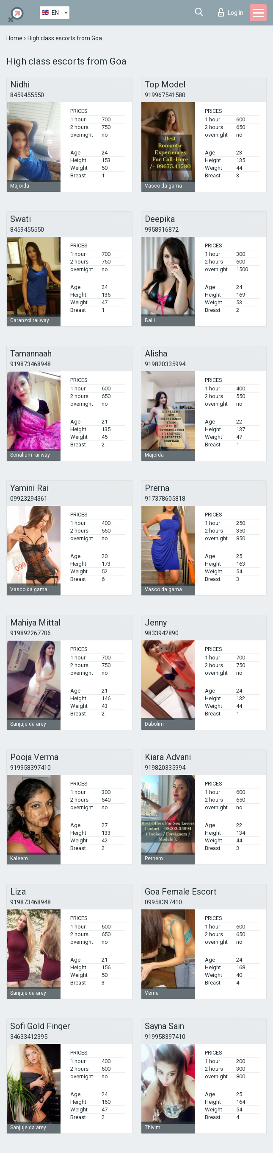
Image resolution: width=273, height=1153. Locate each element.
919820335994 (165, 364)
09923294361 (28, 498)
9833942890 (162, 633)
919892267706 (30, 633)
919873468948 (30, 364)
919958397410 (30, 767)
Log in (230, 12)
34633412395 (28, 1037)
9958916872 (162, 229)
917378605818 (165, 498)
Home (15, 38)
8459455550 (27, 95)
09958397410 (163, 902)
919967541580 (165, 95)
